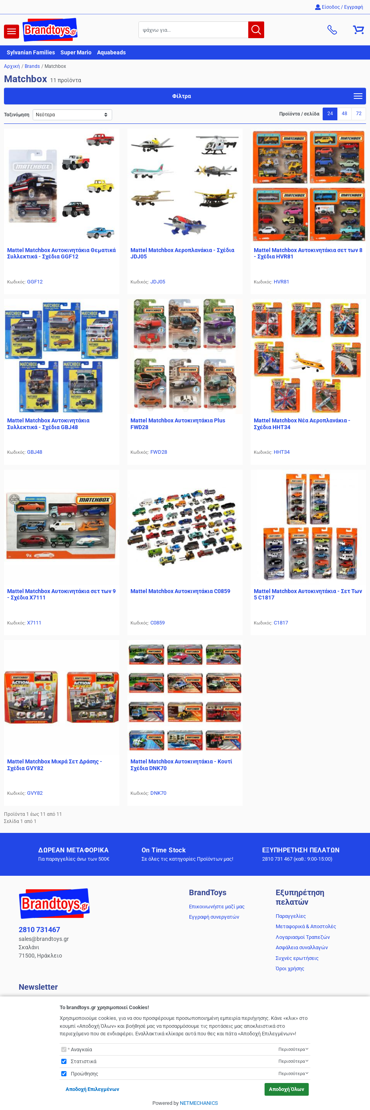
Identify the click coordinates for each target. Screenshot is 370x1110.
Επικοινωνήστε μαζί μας (217, 907)
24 (330, 113)
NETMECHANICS (199, 1103)
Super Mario (76, 52)
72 (359, 113)
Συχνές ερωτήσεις (297, 958)
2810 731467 (39, 929)
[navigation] (11, 32)
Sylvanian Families (31, 52)
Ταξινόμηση (16, 115)
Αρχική (12, 66)
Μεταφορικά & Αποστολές (306, 926)
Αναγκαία (81, 1049)
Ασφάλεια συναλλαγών (302, 947)
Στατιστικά (83, 1061)
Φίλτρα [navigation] (267, 97)
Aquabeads (111, 52)
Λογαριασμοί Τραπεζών (303, 937)
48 (344, 113)
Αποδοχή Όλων (286, 1089)
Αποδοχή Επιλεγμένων (92, 1089)
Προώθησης (84, 1074)
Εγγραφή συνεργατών (214, 917)
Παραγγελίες (291, 916)
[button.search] (256, 29)
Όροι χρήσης (290, 968)
